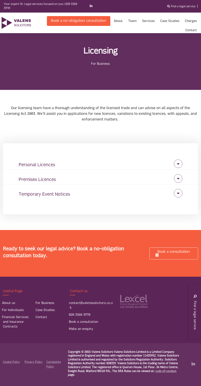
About (118, 21)
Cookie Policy (11, 362)
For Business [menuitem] (45, 303)
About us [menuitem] (8, 303)
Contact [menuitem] (41, 317)
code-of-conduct (165, 371)
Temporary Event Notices (44, 194)
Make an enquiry (81, 329)
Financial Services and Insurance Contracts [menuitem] (15, 322)
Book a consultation (172, 253)
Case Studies (169, 21)
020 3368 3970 (79, 315)
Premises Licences (37, 180)
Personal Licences (37, 165)
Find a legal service (181, 6)
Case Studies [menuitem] (45, 310)
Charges (191, 21)
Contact (191, 30)
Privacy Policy (34, 362)
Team (132, 21)
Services (148, 21)
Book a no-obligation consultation (78, 21)
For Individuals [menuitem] (13, 310)
